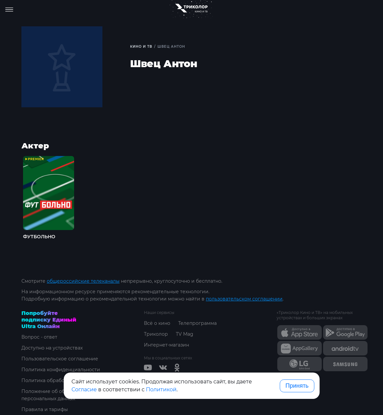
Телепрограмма (197, 323)
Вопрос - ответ (39, 337)
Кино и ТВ (141, 46)
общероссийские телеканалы (83, 281)
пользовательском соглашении (244, 299)
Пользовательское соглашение (59, 359)
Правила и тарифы (44, 409)
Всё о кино (157, 323)
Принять (297, 385)
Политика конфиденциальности (60, 370)
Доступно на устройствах (52, 348)
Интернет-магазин (166, 345)
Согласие (84, 389)
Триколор (156, 334)
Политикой (161, 389)
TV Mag (184, 334)
